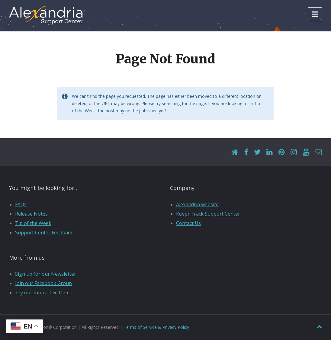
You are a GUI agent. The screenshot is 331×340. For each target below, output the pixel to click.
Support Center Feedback (44, 232)
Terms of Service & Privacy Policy (156, 327)
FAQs (21, 204)
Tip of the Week (33, 223)
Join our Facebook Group (43, 283)
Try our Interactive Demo (43, 292)
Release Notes (31, 213)
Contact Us (188, 223)
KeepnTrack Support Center (208, 213)
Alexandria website (197, 204)
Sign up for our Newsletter (45, 274)
